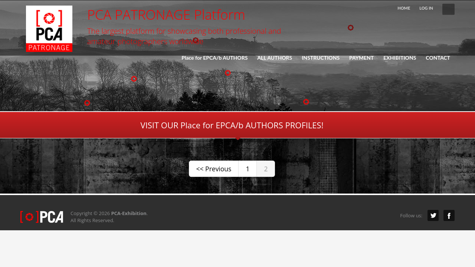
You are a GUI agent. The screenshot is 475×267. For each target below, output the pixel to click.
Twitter (433, 215)
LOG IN (426, 8)
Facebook (449, 215)
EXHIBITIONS (397, 57)
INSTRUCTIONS (321, 57)
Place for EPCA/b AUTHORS (214, 57)
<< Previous (214, 168)
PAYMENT (361, 57)
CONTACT (438, 57)
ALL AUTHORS (274, 57)
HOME (403, 8)
